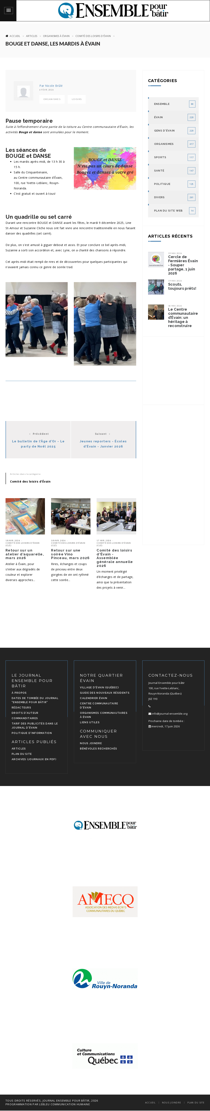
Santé (159, 170)
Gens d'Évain (164, 130)
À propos (19, 692)
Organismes (51, 99)
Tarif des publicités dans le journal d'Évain (35, 725)
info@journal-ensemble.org (168, 713)
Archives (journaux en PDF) (34, 759)
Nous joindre (91, 743)
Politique (162, 183)
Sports (160, 157)
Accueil (15, 36)
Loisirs (77, 99)
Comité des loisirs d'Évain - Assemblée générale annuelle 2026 (115, 558)
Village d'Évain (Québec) (99, 687)
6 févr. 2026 (46, 89)
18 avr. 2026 (13, 540)
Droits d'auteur (25, 713)
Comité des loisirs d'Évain (93, 36)
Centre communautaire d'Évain (99, 705)
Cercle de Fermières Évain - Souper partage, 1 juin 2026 (183, 265)
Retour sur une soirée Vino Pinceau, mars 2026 (70, 554)
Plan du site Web (168, 210)
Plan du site (22, 754)
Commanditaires (25, 718)
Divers (159, 197)
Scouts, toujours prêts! (182, 286)
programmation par (22, 1104)
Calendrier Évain (93, 698)
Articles (31, 36)
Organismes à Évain (56, 36)
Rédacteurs (21, 707)
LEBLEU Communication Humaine (64, 1104)
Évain (158, 117)
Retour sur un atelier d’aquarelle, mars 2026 (25, 554)
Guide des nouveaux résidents (105, 692)
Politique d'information (32, 733)
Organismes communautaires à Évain (104, 715)
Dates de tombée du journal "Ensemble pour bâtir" (35, 700)
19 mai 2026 (175, 253)
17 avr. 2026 (104, 540)
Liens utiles (90, 722)
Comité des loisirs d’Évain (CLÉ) (23, 544)
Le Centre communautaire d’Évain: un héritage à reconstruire (183, 317)
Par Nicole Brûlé (51, 86)
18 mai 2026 (175, 305)
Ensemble (162, 103)
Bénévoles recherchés (98, 748)
